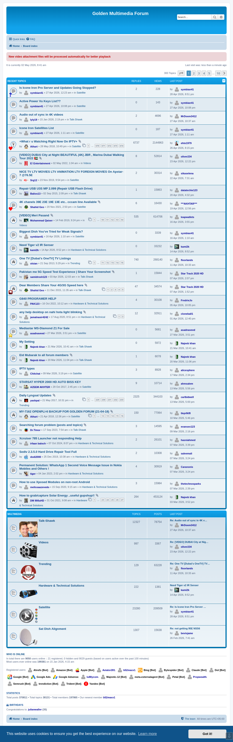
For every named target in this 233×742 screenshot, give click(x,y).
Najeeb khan (37, 346)
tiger (33, 473)
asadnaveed (37, 333)
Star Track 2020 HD (192, 273)
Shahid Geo (37, 207)
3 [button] (199, 73)
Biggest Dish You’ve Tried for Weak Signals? (51, 231)
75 (122, 262)
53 (117, 219)
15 (117, 415)
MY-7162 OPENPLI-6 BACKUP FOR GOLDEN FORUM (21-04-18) (64, 411)
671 (103, 145)
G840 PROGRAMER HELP (37, 298)
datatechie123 (189, 190)
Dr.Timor (35, 430)
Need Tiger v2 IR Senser (36, 245)
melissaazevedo (39, 487)
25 (112, 499)
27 (122, 499)
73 (112, 262)
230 (103, 399)
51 (107, 219)
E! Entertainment (40, 163)
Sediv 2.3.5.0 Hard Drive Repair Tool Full (48, 451)
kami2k (34, 250)
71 (102, 262)
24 (107, 499)
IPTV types (27, 368)
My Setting (27, 341)
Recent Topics (17, 81)
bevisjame (187, 633)
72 (107, 262)
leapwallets (187, 217)
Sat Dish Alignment (52, 629)
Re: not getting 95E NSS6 (185, 628)
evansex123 (188, 426)
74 (117, 262)
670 (97, 145)
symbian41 (36, 92)
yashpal (35, 400)
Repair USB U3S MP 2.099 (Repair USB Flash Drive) (56, 188)
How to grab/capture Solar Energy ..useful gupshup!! (56, 495)
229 (97, 399)
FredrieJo (186, 300)
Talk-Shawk (76, 119)
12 (102, 415)
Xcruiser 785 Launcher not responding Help (50, 438)
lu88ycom (92, 677)
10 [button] (218, 73)
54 (122, 219)
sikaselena (187, 173)
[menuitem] (30, 39)
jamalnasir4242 (39, 317)
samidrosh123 (38, 277)
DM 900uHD (37, 500)
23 (102, 499)
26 (117, 499)
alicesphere (188, 370)
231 (109, 399)
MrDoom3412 (189, 116)
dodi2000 (35, 457)
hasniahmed (188, 440)
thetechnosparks (191, 483)
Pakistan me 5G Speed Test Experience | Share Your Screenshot (65, 272)
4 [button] (204, 73)
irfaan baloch (38, 443)
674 (121, 145)
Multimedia (15, 514)
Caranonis (187, 467)
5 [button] (209, 73)
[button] (181, 73)
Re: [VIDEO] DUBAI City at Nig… (189, 542)
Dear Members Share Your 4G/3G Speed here (51, 285)
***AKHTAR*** (189, 203)
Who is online (15, 654)
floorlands (187, 260)
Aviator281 (108, 670)
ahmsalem (187, 383)
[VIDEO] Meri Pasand (34, 215)
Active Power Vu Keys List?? (40, 101)
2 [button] (194, 73)
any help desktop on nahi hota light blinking (50, 312)
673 (115, 145)
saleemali (186, 453)
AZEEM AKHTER (40, 387)
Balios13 (35, 193)
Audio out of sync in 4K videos (41, 114)
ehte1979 (186, 143)
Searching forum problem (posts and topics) (51, 425)
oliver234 (186, 156)
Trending (75, 263)
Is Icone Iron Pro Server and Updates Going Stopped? (57, 87)
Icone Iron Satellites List (36, 128)
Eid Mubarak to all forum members (43, 355)
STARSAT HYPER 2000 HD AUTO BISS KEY (50, 382)
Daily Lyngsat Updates (35, 395)
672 (109, 145)
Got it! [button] (207, 734)
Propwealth (200, 677)
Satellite (81, 92)
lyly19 (33, 119)
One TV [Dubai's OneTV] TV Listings (45, 258)
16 (122, 415)
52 (112, 219)
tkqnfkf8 (186, 413)
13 (107, 415)
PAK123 (35, 303)
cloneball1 (187, 313)
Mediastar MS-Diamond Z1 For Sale (44, 328)
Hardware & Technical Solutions (88, 249)
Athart (34, 146)
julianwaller (35, 709)
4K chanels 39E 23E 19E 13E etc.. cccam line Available (58, 202)
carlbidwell (187, 397)
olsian (34, 263)
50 (102, 219)
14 (112, 415)
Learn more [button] (147, 734)
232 (115, 399)
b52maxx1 (129, 670)
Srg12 (33, 180)
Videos (87, 163)
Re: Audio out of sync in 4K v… (188, 520)
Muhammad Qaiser (41, 220)
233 (121, 399)
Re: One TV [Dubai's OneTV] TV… (190, 563)
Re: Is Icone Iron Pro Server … (188, 606)
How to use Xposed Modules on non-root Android (54, 482)
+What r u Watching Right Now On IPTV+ (48, 141)
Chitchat (35, 373)
